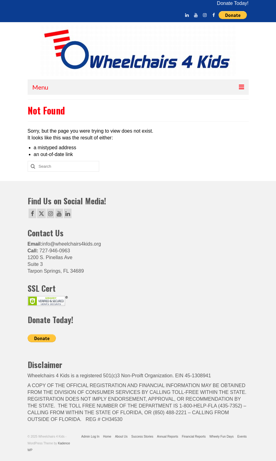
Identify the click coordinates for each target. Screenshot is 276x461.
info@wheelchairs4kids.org (71, 244)
